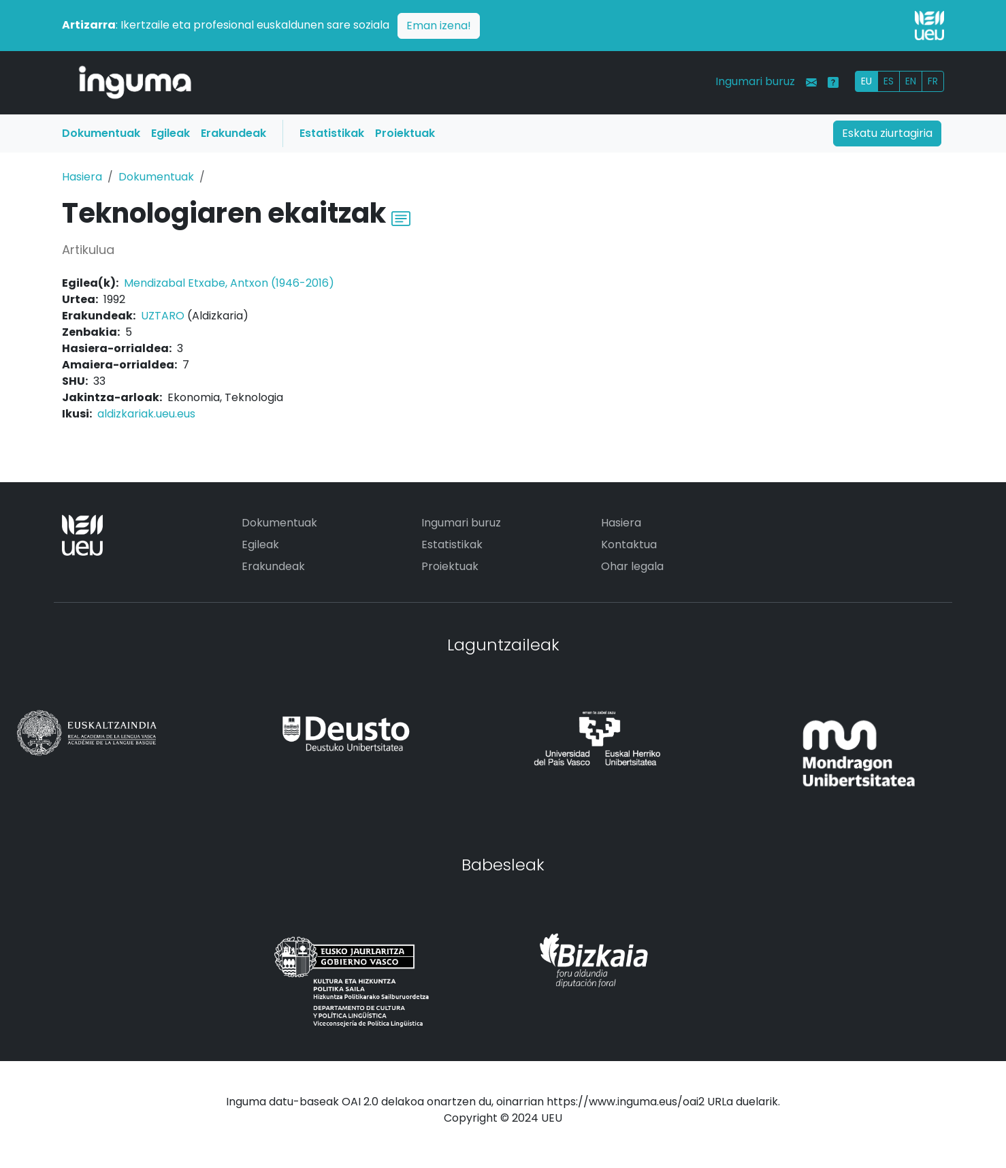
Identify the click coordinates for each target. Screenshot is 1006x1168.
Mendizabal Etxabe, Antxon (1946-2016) (229, 283)
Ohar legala (632, 566)
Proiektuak (405, 133)
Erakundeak (233, 133)
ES (888, 81)
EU (866, 81)
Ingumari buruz (755, 81)
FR (933, 81)
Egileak (170, 133)
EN (910, 81)
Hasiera (82, 177)
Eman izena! (438, 25)
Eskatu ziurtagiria (887, 133)
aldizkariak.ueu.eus (146, 414)
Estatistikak (331, 133)
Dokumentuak (101, 133)
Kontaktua (629, 544)
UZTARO (162, 315)
